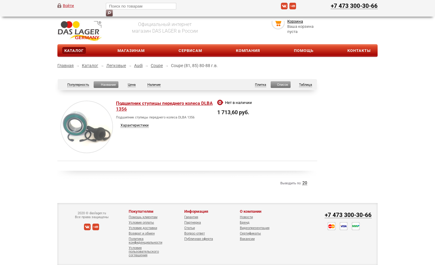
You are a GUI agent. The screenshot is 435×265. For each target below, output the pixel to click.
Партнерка (192, 223)
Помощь (304, 50)
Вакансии (247, 239)
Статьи (189, 228)
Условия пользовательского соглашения (144, 251)
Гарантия (191, 217)
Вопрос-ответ (194, 233)
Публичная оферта (198, 239)
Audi (138, 65)
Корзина (295, 22)
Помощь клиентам (143, 217)
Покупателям (141, 211)
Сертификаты (250, 233)
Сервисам (190, 50)
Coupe (157, 65)
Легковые (116, 65)
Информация (196, 211)
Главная (65, 65)
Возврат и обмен (142, 233)
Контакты (359, 50)
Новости (246, 217)
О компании (250, 211)
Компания (248, 50)
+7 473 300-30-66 (354, 5)
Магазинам (131, 50)
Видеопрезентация (254, 228)
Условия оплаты (141, 223)
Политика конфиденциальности (145, 240)
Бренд (245, 223)
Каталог (74, 50)
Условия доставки (143, 228)
